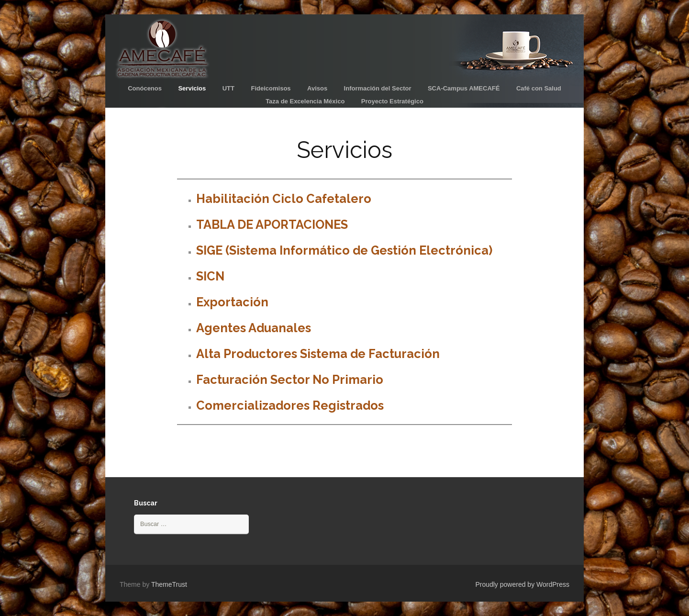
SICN (210, 276)
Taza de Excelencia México (305, 101)
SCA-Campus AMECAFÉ (464, 88)
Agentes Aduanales (253, 328)
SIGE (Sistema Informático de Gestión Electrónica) (344, 250)
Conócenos (145, 88)
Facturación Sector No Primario (289, 379)
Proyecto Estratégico (392, 101)
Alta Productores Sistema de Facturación (318, 354)
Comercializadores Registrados (290, 405)
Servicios (192, 88)
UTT (228, 88)
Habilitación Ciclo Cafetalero (283, 198)
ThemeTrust (169, 584)
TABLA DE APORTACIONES (272, 224)
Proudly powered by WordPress (522, 584)
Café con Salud (538, 88)
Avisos (317, 88)
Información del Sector (377, 88)
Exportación (232, 302)
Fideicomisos (270, 88)
